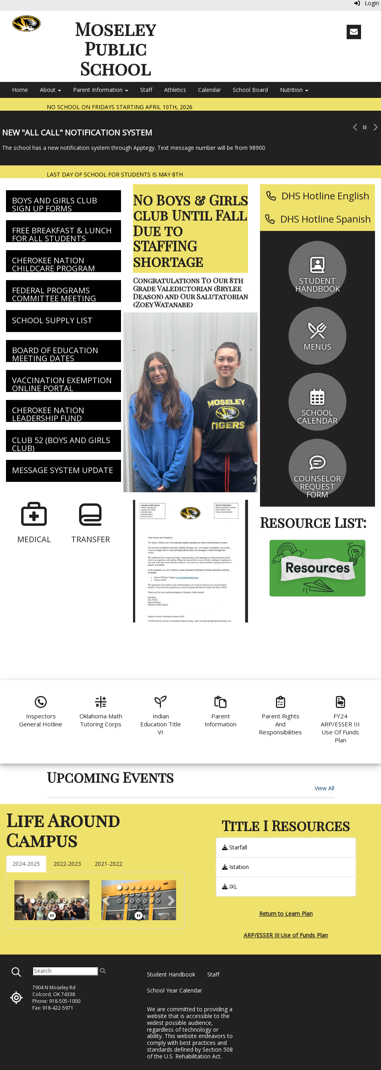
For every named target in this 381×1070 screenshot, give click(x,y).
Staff (146, 89)
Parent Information (100, 89)
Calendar (209, 89)
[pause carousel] (365, 127)
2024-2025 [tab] (26, 863)
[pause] (52, 915)
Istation (235, 867)
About (50, 89)
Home (20, 89)
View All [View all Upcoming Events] (324, 788)
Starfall (234, 847)
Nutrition (294, 89)
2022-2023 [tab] (67, 863)
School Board (250, 89)
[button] (354, 138)
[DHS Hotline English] (317, 195)
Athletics (175, 89)
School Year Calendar (174, 990)
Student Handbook (171, 974)
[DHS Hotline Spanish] (317, 218)
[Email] (354, 32)
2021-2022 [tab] (108, 863)
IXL (229, 886)
